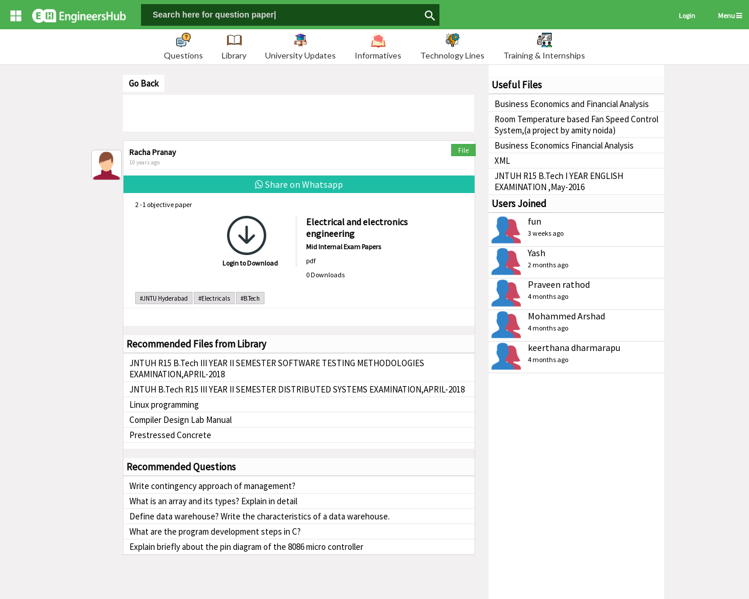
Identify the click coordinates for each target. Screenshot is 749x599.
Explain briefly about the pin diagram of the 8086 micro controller (246, 546)
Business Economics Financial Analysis (564, 145)
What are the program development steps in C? (215, 531)
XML (502, 160)
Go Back (144, 83)
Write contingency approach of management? (212, 485)
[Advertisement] (298, 112)
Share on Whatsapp (299, 184)
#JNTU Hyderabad (164, 298)
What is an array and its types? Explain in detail (213, 501)
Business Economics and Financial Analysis (571, 103)
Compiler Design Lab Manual (180, 419)
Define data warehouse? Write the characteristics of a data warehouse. (259, 516)
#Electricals (214, 298)
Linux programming (164, 404)
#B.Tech (250, 298)
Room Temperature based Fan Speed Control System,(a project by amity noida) (576, 124)
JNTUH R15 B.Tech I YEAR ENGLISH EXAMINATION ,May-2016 (558, 181)
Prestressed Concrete (170, 434)
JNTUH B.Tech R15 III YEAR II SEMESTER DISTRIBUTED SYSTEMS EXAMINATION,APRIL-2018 (297, 389)
